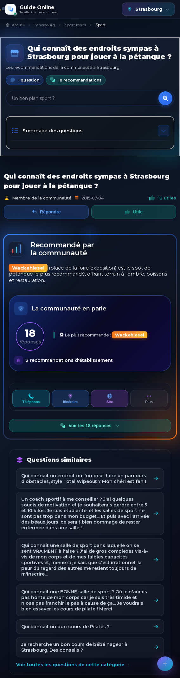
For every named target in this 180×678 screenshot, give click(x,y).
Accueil (15, 25)
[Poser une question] (165, 663)
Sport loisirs (75, 25)
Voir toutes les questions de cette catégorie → (73, 665)
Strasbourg (45, 25)
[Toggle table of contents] (163, 130)
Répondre (46, 211)
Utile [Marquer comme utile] (134, 211)
